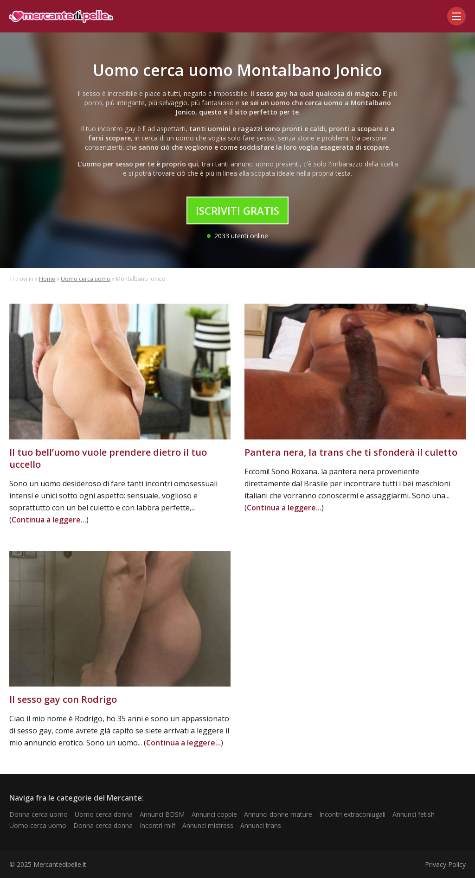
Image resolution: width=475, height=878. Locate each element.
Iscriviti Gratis (237, 210)
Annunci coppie (214, 814)
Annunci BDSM (162, 814)
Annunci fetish (413, 814)
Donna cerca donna (103, 825)
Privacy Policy (445, 864)
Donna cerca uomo (38, 814)
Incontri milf (157, 825)
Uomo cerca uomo (85, 279)
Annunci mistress (207, 825)
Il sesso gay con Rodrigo (63, 699)
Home (47, 279)
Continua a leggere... (49, 520)
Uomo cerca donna (104, 814)
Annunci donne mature (278, 814)
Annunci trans (260, 825)
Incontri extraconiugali (352, 814)
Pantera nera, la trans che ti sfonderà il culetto (350, 452)
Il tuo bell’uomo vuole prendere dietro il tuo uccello (108, 458)
